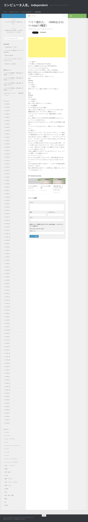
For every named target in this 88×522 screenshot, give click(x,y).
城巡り (6, 468)
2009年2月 (7, 416)
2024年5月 (7, 134)
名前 (31, 212)
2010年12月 (7, 353)
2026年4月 (7, 110)
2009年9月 (7, 393)
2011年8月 (7, 336)
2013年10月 (7, 270)
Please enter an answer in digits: (37, 228)
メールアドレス (51, 212)
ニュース (7, 452)
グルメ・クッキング (10, 439)
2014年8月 (7, 253)
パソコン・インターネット (11, 458)
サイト (31, 217)
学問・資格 (7, 472)
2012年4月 (7, 320)
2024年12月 (7, 130)
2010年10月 (7, 360)
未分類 (6, 488)
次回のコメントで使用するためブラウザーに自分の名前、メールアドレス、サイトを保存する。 (47, 225)
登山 (6, 492)
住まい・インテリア (10, 465)
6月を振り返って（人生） (11, 47)
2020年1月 (7, 193)
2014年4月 (7, 260)
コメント (32, 202)
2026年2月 (7, 117)
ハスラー (7, 455)
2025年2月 (7, 127)
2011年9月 (7, 333)
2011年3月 (7, 346)
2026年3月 (7, 114)
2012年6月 (7, 313)
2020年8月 (7, 180)
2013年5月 (7, 283)
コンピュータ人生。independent (26, 5)
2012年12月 (7, 300)
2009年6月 (7, 403)
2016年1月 (7, 243)
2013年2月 (7, 293)
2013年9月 (7, 273)
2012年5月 (7, 316)
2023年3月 (7, 150)
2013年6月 (7, 280)
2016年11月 (7, 237)
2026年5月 (7, 107)
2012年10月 (7, 306)
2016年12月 (7, 233)
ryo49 (30, 29)
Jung (6, 95)
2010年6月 (7, 373)
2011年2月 (7, 350)
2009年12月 (7, 383)
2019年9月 (7, 203)
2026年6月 (7, 104)
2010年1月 (7, 380)
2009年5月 (7, 406)
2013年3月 (7, 290)
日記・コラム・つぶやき (11, 482)
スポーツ (7, 449)
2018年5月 (7, 213)
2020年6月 (7, 183)
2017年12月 (7, 220)
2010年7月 (7, 370)
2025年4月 (7, 124)
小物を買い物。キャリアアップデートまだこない (58, 188)
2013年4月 (7, 287)
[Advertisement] (47, 47)
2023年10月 (7, 147)
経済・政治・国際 (9, 495)
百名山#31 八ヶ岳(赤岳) (10, 64)
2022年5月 (7, 164)
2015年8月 (7, 247)
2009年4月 (7, 410)
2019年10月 (7, 200)
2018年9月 (7, 210)
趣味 (6, 498)
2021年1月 (7, 174)
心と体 (6, 475)
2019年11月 (7, 197)
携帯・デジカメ (32, 16)
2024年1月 (7, 144)
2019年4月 (7, 207)
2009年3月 (7, 413)
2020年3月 (7, 187)
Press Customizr (21, 519)
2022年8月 (7, 157)
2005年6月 (7, 423)
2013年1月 (7, 296)
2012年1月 (7, 326)
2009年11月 (7, 386)
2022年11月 (7, 154)
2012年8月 (7, 310)
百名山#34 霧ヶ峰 (9, 55)
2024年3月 (7, 137)
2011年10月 (7, 330)
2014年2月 (7, 267)
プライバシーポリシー (27, 12)
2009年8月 (7, 396)
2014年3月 (7, 263)
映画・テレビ (8, 485)
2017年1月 (7, 230)
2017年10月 (7, 223)
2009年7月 (7, 400)
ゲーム (6, 442)
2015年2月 (7, 250)
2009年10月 (7, 390)
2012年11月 (7, 303)
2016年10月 (7, 240)
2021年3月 (7, 170)
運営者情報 (38, 12)
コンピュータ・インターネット (12, 445)
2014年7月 (7, 257)
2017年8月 (7, 227)
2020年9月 (7, 177)
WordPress (8, 519)
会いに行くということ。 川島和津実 (14, 93)
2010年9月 (7, 363)
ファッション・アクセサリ (11, 462)
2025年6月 (7, 120)
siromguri (7, 432)
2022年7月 (7, 160)
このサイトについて (14, 12)
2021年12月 (7, 167)
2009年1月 (7, 419)
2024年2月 (7, 140)
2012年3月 (7, 323)
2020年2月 (7, 190)
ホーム (5, 12)
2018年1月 (7, 217)
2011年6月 (7, 343)
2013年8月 (7, 277)
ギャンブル (7, 435)
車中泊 (6, 505)
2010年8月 (7, 366)
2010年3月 (7, 376)
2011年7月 (7, 340)
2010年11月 (7, 356)
